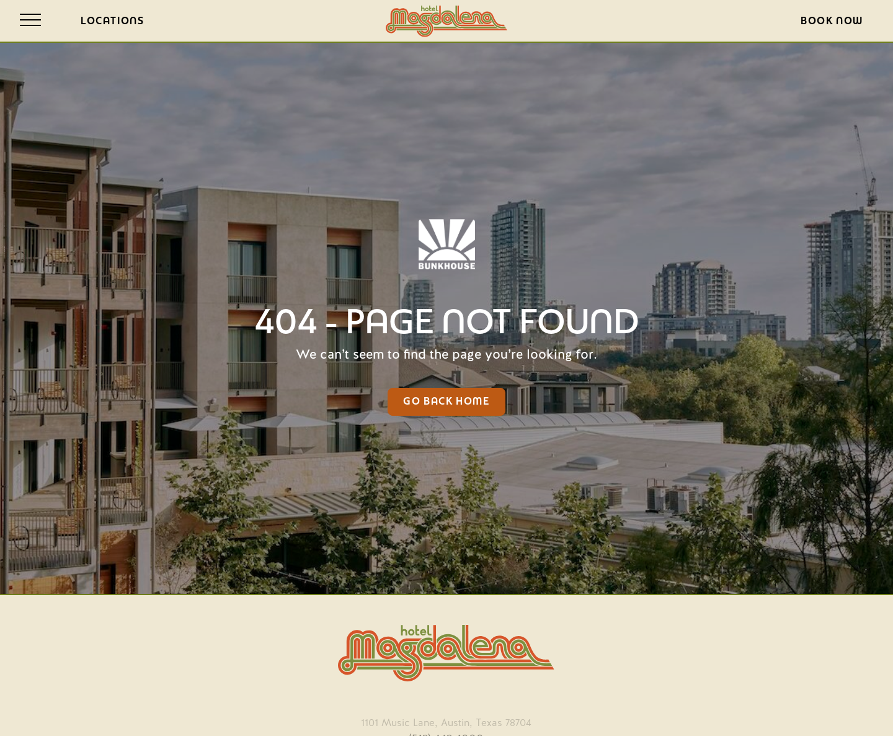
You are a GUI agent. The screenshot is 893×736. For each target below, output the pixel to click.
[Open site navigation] (30, 21)
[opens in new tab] (446, 719)
